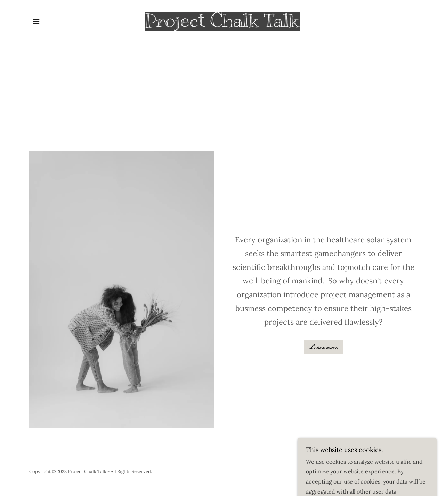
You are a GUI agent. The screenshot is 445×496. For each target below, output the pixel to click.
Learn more (323, 347)
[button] (36, 21)
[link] (222, 20)
